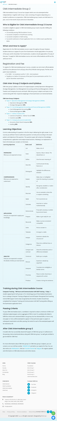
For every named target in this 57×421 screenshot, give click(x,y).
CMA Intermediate (7, 388)
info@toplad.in (15, 348)
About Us (5, 370)
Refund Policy (32, 412)
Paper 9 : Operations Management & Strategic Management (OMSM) (25, 101)
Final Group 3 (30, 372)
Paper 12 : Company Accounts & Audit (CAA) (18, 120)
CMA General (6, 384)
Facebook (32, 387)
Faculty (4, 368)
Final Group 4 (30, 374)
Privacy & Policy (11, 412)
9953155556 (21, 404)
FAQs (4, 412)
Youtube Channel (30, 348)
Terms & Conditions (22, 412)
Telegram (39, 348)
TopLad (20, 416)
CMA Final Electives (32, 376)
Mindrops (44, 416)
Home (5, 4)
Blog (4, 374)
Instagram (32, 390)
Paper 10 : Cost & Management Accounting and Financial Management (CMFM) (28, 107)
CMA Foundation (7, 386)
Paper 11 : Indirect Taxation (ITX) (15, 113)
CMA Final (5, 390)
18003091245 (26, 346)
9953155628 (14, 404)
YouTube (32, 384)
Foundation (30, 366)
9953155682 (8, 404)
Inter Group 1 (30, 368)
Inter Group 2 (30, 370)
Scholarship (5, 372)
